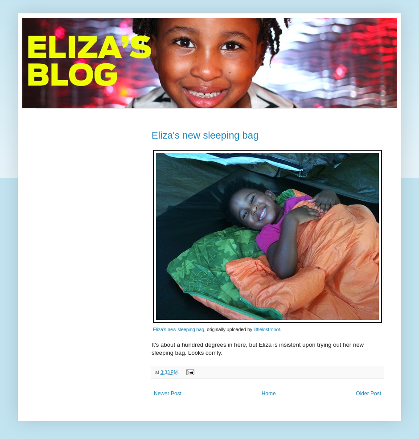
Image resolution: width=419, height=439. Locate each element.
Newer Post (167, 393)
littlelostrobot (267, 329)
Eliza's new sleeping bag (205, 135)
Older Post (368, 393)
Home (269, 393)
